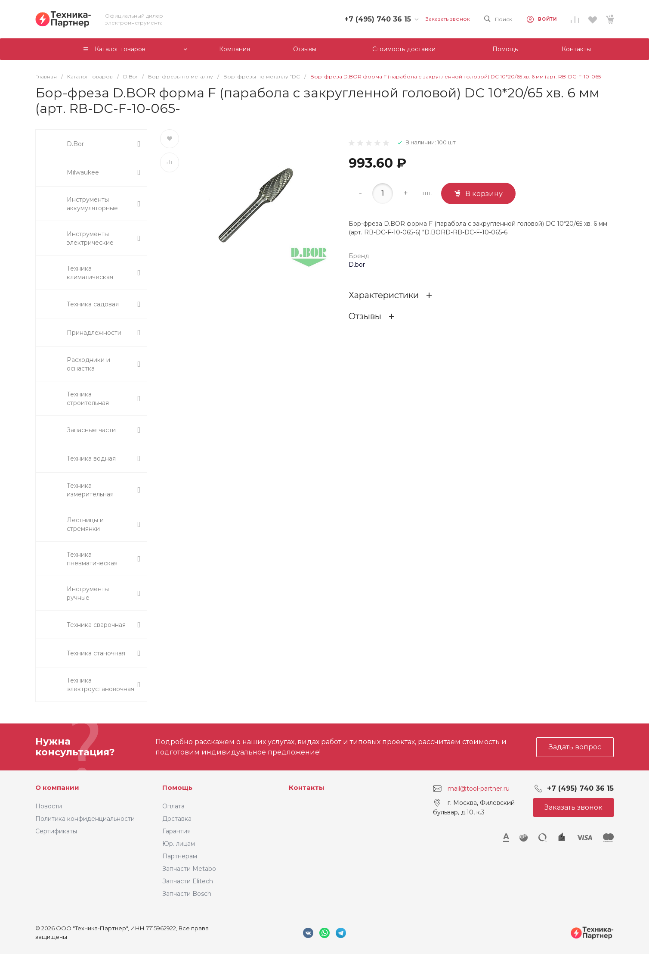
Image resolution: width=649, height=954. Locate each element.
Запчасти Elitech (187, 881)
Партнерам (179, 856)
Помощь (177, 787)
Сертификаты (56, 831)
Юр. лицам (178, 844)
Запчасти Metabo (189, 869)
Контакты (306, 787)
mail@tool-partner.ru (479, 788)
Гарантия (176, 831)
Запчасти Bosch (186, 894)
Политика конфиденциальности (85, 819)
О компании (57, 787)
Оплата (173, 806)
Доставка (177, 819)
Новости (48, 806)
